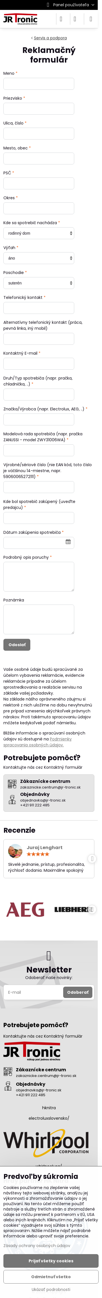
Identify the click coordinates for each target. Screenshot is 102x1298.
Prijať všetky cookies (51, 1261)
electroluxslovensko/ (49, 1118)
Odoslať (17, 645)
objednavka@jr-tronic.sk (38, 1090)
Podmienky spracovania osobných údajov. (37, 742)
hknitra (49, 1108)
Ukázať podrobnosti (51, 1289)
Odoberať (77, 992)
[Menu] (91, 19)
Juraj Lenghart (45, 847)
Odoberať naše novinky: (49, 977)
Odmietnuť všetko (51, 1277)
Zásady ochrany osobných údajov (36, 1245)
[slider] (38, 854)
